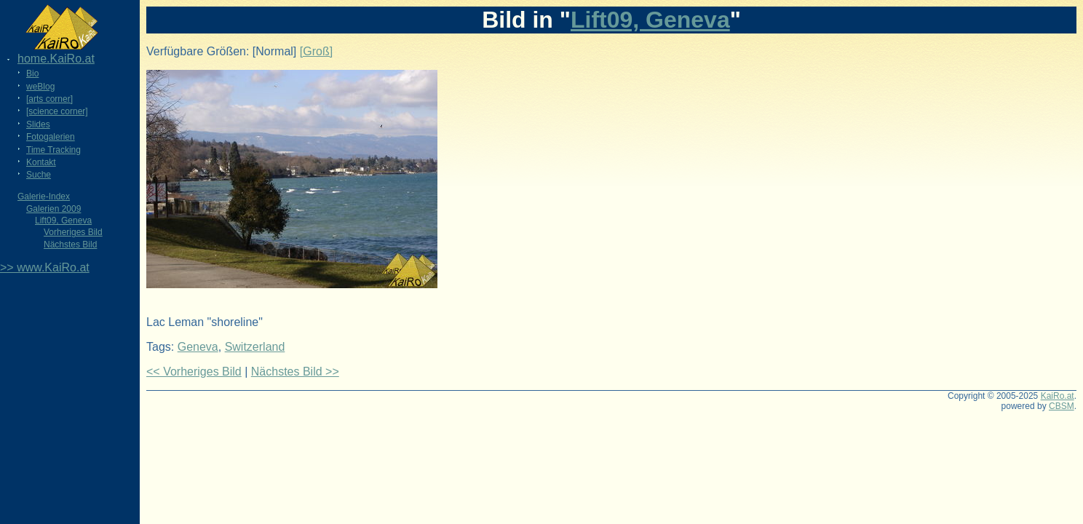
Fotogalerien (50, 137)
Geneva (198, 347)
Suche (38, 175)
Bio (32, 73)
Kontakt (41, 162)
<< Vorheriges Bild (194, 371)
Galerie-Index (43, 196)
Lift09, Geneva (63, 220)
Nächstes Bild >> (295, 371)
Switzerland (255, 347)
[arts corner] (49, 99)
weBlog (40, 87)
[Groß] (316, 51)
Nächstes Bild (70, 244)
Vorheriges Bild (73, 232)
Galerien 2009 (53, 209)
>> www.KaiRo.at (45, 267)
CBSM (1061, 406)
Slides (38, 124)
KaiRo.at (1057, 396)
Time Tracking (53, 150)
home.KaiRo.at (56, 58)
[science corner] (57, 111)
